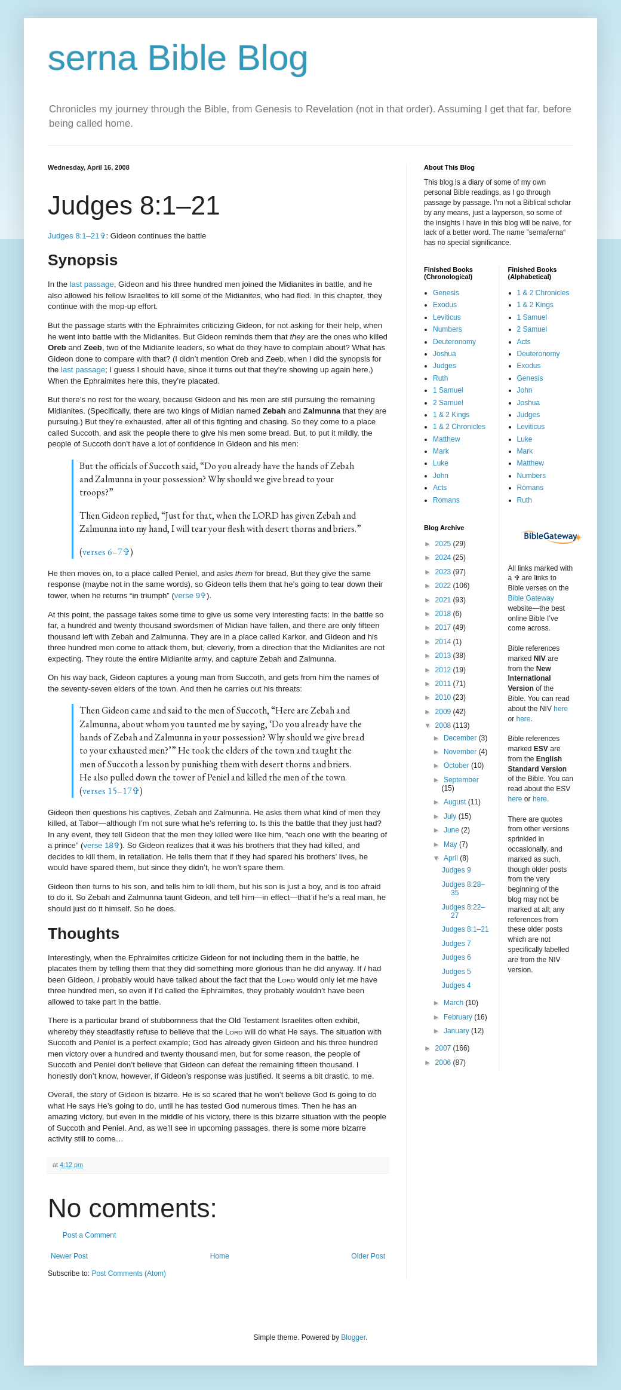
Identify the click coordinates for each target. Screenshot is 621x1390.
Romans (446, 500)
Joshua (444, 354)
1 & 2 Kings (451, 415)
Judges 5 (456, 972)
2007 (444, 1048)
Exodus (445, 305)
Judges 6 (456, 957)
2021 (444, 600)
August (456, 802)
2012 (444, 670)
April (452, 858)
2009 (444, 712)
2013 (444, 655)
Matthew (446, 439)
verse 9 (187, 595)
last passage (92, 284)
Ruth (440, 378)
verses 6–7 (102, 552)
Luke (440, 463)
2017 (444, 627)
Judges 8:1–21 (74, 235)
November (461, 752)
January (457, 1031)
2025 (444, 544)
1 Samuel (448, 390)
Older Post (368, 1256)
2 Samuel (448, 403)
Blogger (353, 1337)
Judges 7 (456, 943)
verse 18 (98, 845)
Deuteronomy (454, 342)
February (459, 1017)
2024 (444, 557)
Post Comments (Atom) (128, 1273)
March (455, 1003)
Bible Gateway (531, 598)
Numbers (447, 329)
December (461, 738)
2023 (444, 572)
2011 (444, 683)
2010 (444, 697)
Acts (440, 487)
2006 (444, 1062)
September (461, 780)
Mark (441, 451)
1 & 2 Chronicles (459, 426)
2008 (444, 725)
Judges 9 (456, 870)
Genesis (446, 293)
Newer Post (69, 1256)
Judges (444, 366)
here (561, 709)
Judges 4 (456, 985)
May (451, 844)
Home (219, 1256)
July (451, 816)
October (457, 765)
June (452, 830)
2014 (444, 642)
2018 (444, 614)
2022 (444, 585)
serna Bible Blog (178, 58)
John (440, 476)
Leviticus (447, 317)
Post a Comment (89, 1235)
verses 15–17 (107, 791)
